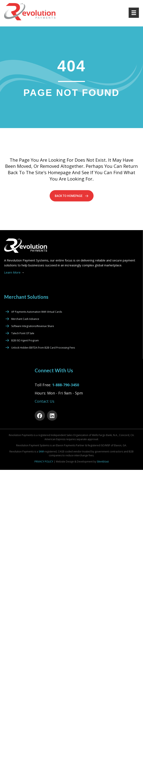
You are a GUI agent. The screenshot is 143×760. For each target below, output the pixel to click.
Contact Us (44, 401)
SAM (41, 451)
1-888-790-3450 (65, 384)
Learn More (14, 272)
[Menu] (134, 13)
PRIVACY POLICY (43, 461)
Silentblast (103, 461)
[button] (72, 195)
